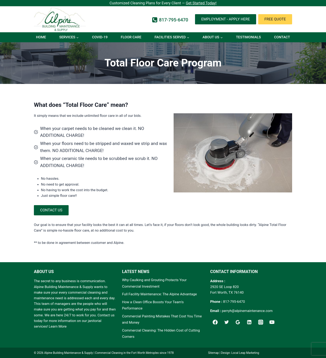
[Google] (238, 322)
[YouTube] (272, 322)
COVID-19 (100, 37)
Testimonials (248, 37)
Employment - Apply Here (225, 19)
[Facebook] (215, 322)
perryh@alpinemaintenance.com (247, 311)
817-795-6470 (234, 301)
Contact (282, 37)
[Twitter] (227, 322)
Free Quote (275, 19)
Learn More (58, 326)
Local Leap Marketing (245, 352)
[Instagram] (261, 322)
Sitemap (213, 352)
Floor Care (131, 37)
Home (41, 37)
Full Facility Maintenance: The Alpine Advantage (159, 294)
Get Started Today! (201, 3)
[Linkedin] (249, 322)
